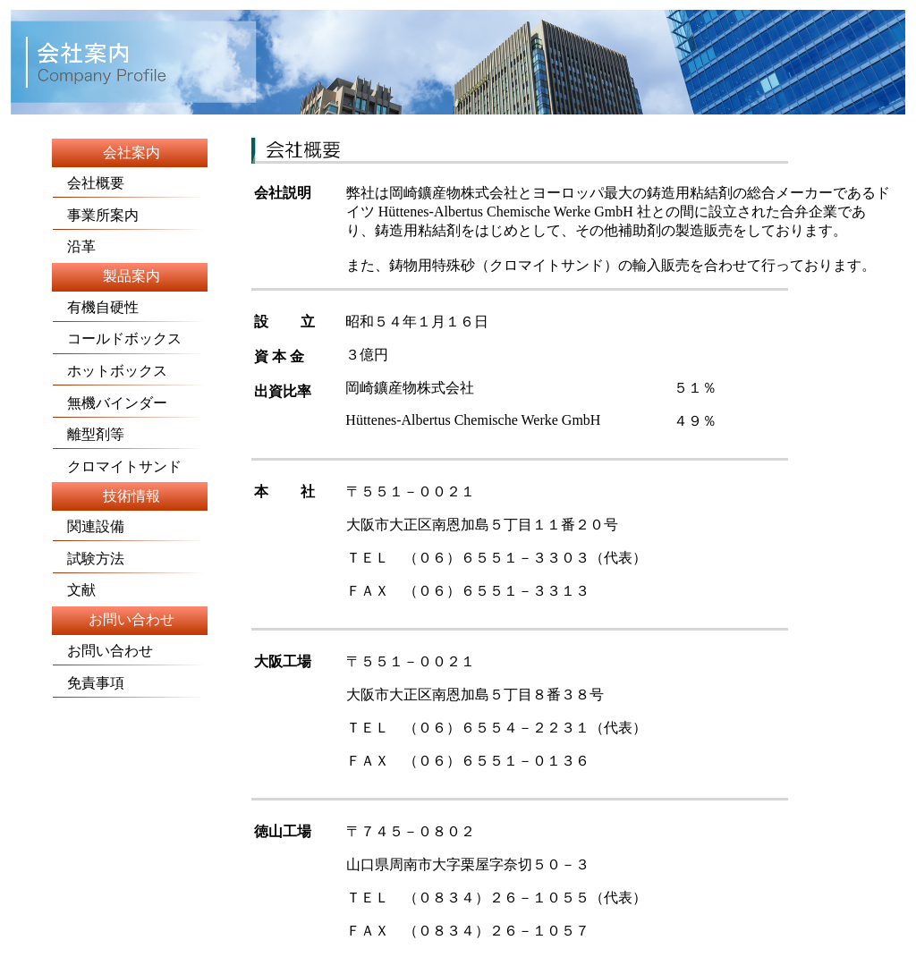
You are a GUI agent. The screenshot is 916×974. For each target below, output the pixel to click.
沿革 (74, 246)
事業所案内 (96, 215)
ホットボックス (110, 370)
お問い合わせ (103, 650)
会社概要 (88, 178)
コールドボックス (129, 342)
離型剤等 (88, 434)
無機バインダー (110, 403)
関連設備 (88, 526)
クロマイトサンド (117, 466)
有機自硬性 (129, 311)
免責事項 (88, 682)
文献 (74, 589)
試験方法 (88, 558)
